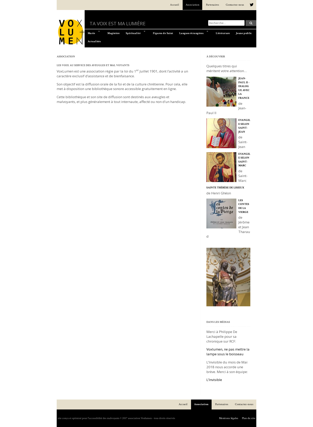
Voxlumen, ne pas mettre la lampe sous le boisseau (228, 351)
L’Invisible (214, 379)
